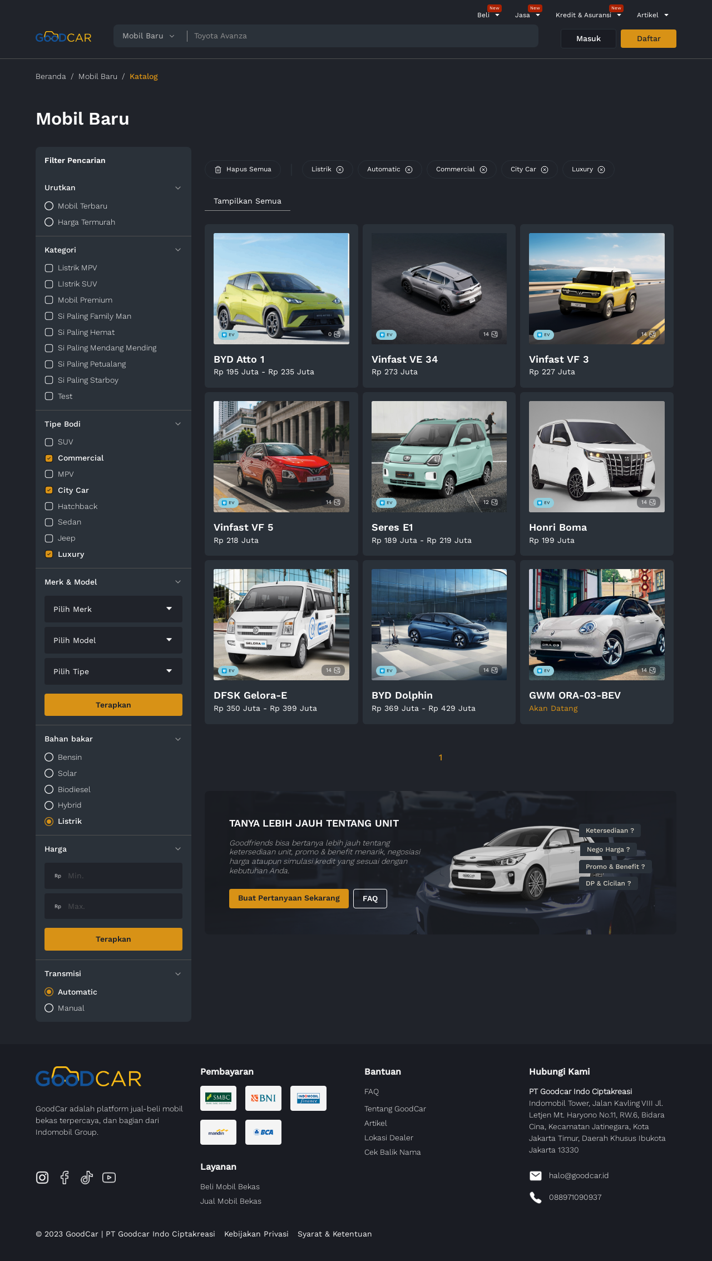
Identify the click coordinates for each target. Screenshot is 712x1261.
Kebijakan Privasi (256, 1233)
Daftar (649, 38)
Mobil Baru (97, 76)
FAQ (370, 898)
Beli (483, 15)
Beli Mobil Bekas (230, 1186)
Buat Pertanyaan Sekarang (289, 897)
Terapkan (113, 704)
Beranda (51, 76)
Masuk (588, 38)
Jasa (522, 15)
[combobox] (113, 609)
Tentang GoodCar (395, 1108)
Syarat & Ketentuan (335, 1233)
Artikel (648, 15)
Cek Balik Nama (392, 1152)
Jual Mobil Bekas (230, 1200)
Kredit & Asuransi (583, 15)
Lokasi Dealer (388, 1137)
